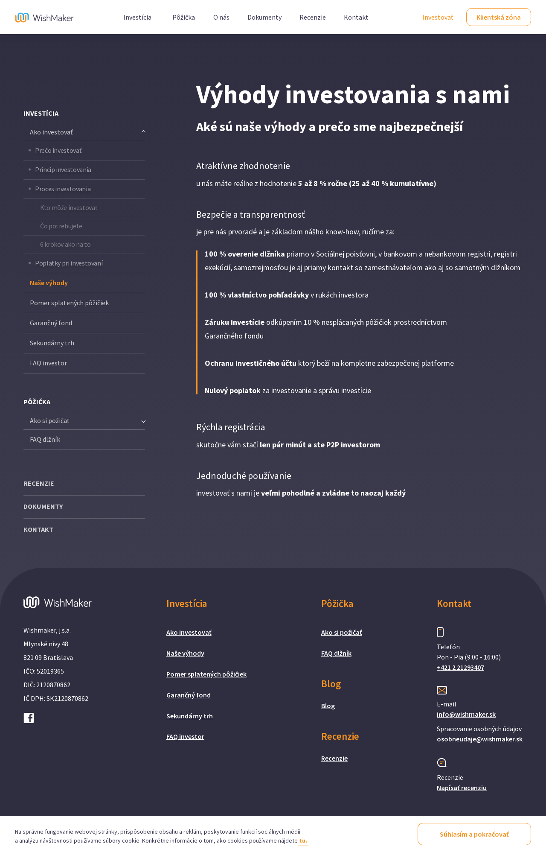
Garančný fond (51, 322)
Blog (328, 705)
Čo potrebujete (61, 226)
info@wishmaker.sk (466, 714)
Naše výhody (49, 282)
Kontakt (356, 17)
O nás (221, 17)
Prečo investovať (58, 150)
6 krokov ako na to (65, 244)
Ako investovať (189, 632)
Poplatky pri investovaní (68, 263)
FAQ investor (48, 363)
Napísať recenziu (462, 787)
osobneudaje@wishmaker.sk (480, 739)
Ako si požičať (341, 632)
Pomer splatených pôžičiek (69, 302)
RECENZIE (38, 483)
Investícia (137, 17)
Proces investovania (62, 188)
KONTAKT (38, 529)
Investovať (437, 17)
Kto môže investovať (68, 207)
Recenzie (312, 17)
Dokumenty (264, 17)
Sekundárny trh (52, 342)
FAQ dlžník (45, 439)
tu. (303, 840)
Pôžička (183, 17)
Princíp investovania (63, 169)
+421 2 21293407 (460, 667)
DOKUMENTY (43, 506)
